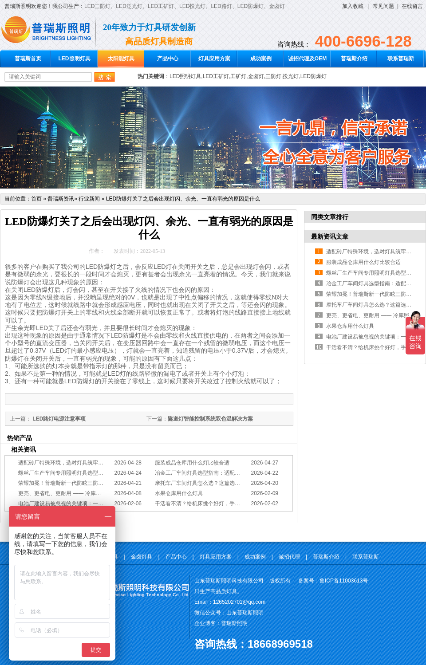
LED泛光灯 (129, 6)
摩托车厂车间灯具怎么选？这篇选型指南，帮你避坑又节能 (224, 483)
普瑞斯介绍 (354, 58)
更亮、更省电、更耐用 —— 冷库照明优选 (67, 493)
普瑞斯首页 (28, 58)
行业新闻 (89, 199)
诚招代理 (289, 557)
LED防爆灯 (250, 6)
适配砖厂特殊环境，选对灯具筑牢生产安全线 (71, 463)
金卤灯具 (141, 557)
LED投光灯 (192, 6)
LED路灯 (221, 6)
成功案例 (261, 58)
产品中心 (167, 58)
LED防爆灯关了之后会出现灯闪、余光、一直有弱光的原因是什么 (183, 199)
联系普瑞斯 (400, 58)
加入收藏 (352, 6)
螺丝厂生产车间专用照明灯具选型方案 (63, 473)
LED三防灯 (97, 6)
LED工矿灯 (161, 6)
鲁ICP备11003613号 (344, 581)
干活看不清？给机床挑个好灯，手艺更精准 (205, 503)
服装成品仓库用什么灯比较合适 (192, 463)
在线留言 (412, 6)
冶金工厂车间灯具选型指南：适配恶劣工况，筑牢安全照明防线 (229, 473)
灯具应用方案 (214, 58)
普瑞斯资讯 (60, 199)
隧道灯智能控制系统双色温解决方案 (210, 419)
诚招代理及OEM (307, 58)
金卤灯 (277, 6)
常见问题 (383, 6)
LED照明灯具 (75, 58)
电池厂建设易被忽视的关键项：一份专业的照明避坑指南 (84, 503)
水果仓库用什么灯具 (179, 493)
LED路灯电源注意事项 (58, 419)
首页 (36, 199)
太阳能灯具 (121, 58)
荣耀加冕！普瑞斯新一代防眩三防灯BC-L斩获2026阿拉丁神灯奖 (94, 483)
